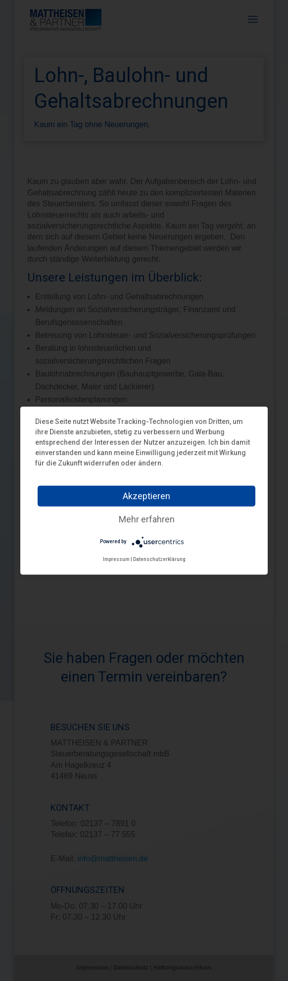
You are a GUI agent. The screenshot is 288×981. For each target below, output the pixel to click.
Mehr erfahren (147, 519)
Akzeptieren (146, 495)
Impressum (116, 558)
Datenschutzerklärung (159, 558)
